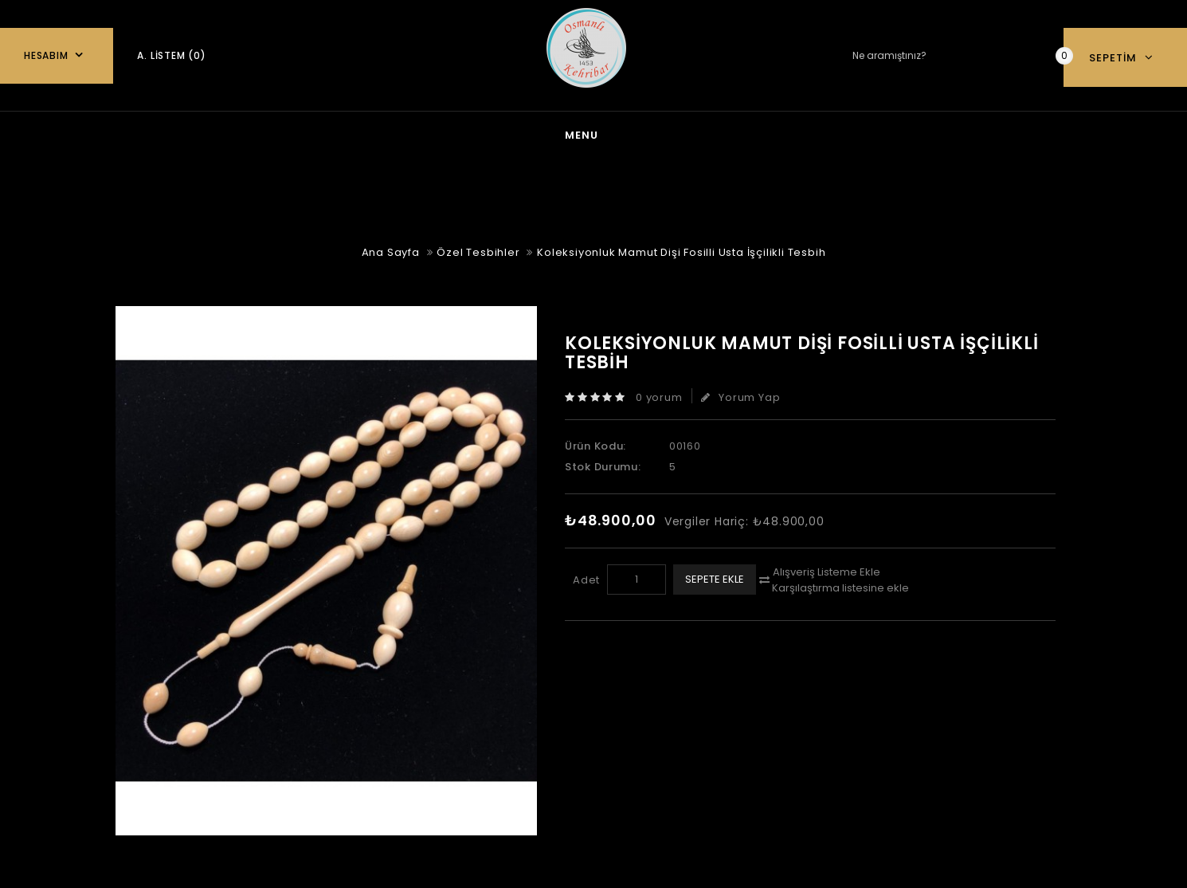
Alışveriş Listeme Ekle (826, 568)
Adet (586, 576)
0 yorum (659, 394)
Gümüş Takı (512, 133)
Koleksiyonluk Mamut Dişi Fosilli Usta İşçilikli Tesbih (681, 249)
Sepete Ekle (714, 575)
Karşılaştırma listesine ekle (840, 584)
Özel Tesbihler (855, 133)
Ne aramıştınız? (1027, 56)
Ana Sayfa (318, 133)
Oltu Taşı (732, 133)
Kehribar (625, 133)
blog (413, 133)
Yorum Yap (740, 394)
